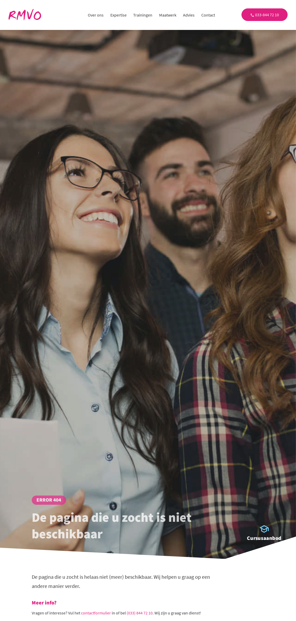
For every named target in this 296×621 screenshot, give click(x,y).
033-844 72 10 (264, 14)
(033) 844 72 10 (140, 612)
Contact (208, 15)
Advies (189, 15)
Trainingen (142, 15)
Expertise (118, 15)
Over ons (96, 15)
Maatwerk (167, 15)
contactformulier (96, 612)
